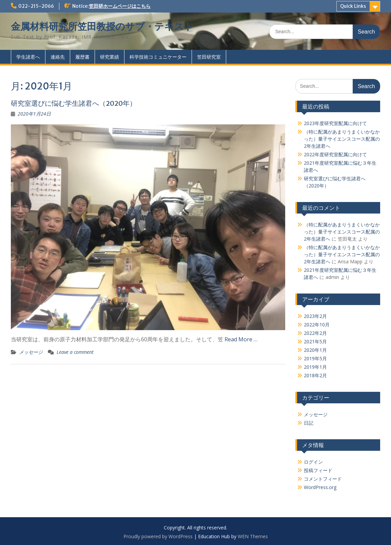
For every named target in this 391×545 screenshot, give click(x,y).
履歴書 (82, 57)
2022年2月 (315, 333)
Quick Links (353, 6)
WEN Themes (253, 536)
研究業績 (109, 57)
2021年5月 (315, 341)
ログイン (313, 462)
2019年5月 (315, 358)
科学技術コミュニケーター (158, 57)
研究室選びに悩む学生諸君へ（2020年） (73, 103)
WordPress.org (320, 487)
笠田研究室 (209, 57)
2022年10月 (317, 324)
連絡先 (58, 57)
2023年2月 (315, 316)
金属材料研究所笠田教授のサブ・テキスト (102, 26)
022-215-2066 (36, 6)
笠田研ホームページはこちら (120, 6)
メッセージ (31, 352)
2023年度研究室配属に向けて (335, 123)
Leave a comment (75, 352)
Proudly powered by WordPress (158, 536)
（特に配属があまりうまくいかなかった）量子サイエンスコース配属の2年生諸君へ (342, 138)
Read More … (240, 339)
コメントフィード (323, 479)
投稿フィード (318, 470)
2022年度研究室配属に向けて (335, 154)
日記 (308, 423)
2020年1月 (315, 350)
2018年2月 (315, 375)
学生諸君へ (28, 57)
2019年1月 (315, 367)
